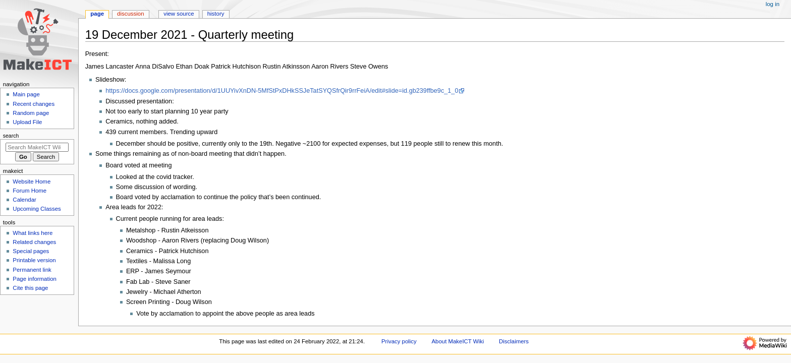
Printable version (34, 260)
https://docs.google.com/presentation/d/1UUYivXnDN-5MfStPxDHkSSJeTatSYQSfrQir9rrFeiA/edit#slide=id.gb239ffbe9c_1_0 (281, 90)
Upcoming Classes (37, 209)
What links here (32, 233)
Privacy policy (399, 341)
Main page (26, 94)
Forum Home (29, 191)
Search (11, 136)
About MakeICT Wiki (457, 341)
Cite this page (30, 288)
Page (97, 14)
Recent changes (33, 104)
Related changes (34, 242)
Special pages (31, 251)
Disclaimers (514, 341)
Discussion (130, 14)
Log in (772, 4)
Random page (31, 113)
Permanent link (32, 270)
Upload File (27, 122)
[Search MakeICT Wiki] (37, 147)
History (215, 14)
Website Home (31, 181)
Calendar (24, 200)
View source (178, 14)
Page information (34, 279)
